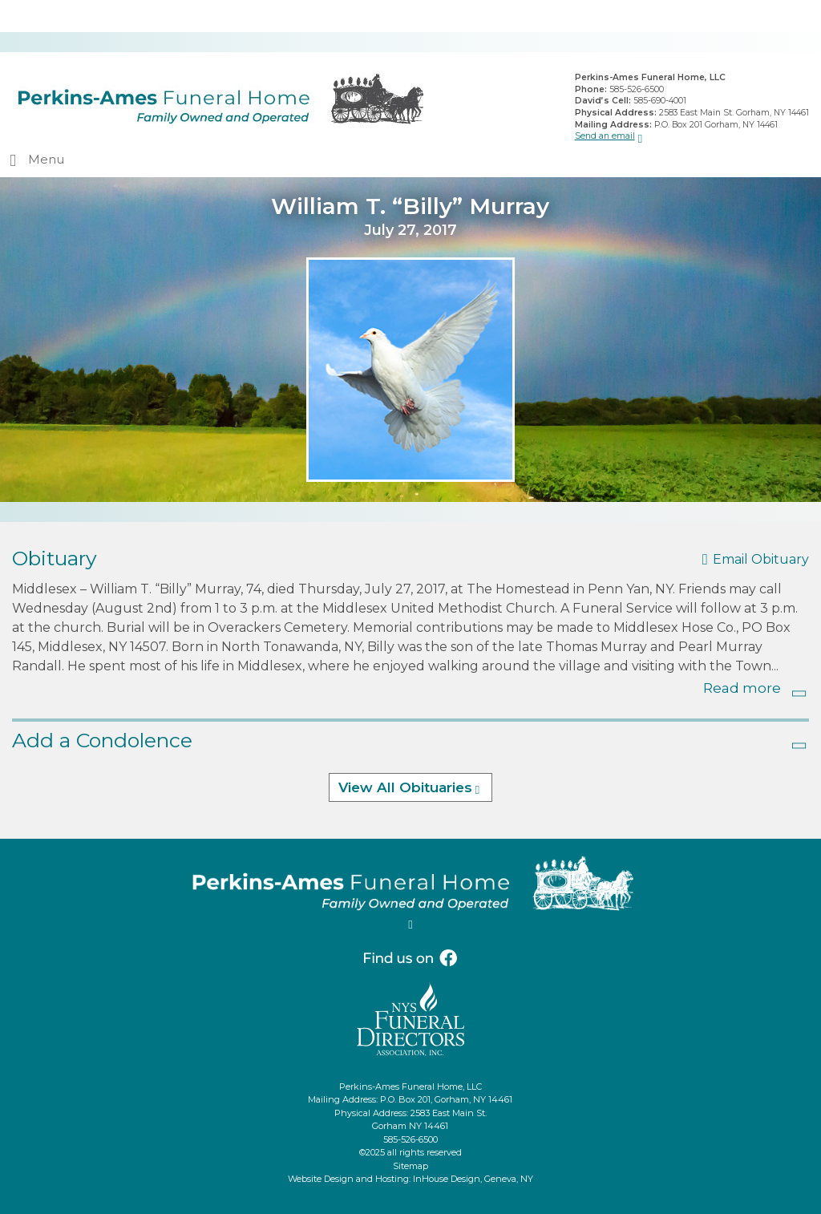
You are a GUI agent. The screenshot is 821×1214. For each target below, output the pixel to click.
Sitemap (410, 1166)
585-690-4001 (659, 100)
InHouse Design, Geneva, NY (473, 1178)
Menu (46, 159)
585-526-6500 (636, 89)
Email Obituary (761, 559)
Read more (742, 688)
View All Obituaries (405, 787)
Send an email (605, 136)
